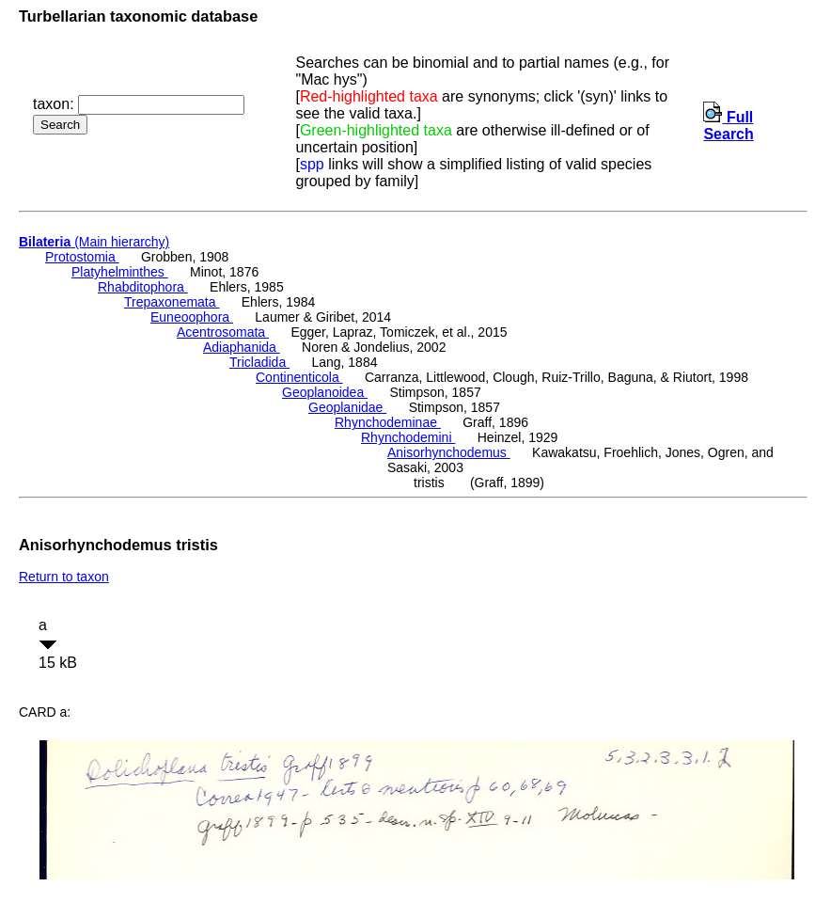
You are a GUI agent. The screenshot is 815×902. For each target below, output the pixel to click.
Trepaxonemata (171, 301)
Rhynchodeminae (388, 422)
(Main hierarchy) (94, 241)
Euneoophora (191, 316)
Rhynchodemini (408, 437)
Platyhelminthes (119, 271)
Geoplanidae (347, 407)
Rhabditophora (143, 286)
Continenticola (299, 377)
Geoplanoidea (325, 392)
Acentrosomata (223, 332)
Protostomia (82, 256)
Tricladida (259, 362)
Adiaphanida (241, 347)
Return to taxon (64, 576)
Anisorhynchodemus (448, 452)
